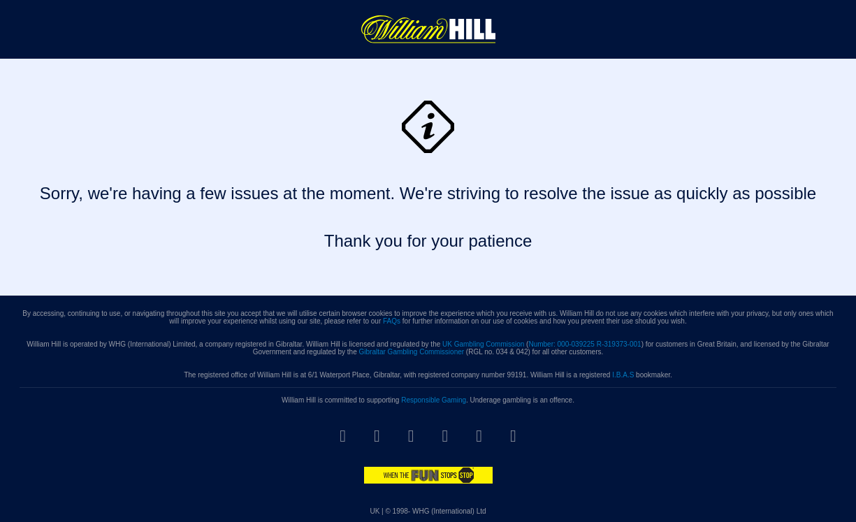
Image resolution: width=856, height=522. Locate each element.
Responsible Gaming (433, 400)
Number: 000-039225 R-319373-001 (584, 344)
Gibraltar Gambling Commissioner (411, 352)
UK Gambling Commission (483, 344)
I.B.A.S (623, 375)
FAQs (391, 321)
